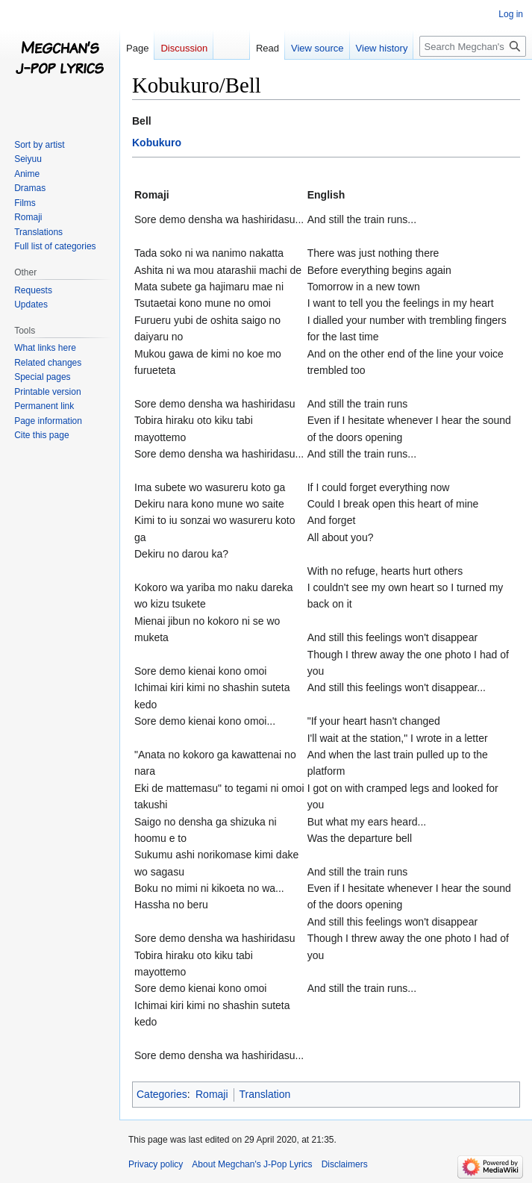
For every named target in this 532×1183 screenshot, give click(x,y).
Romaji (211, 1094)
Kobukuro (156, 143)
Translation (265, 1094)
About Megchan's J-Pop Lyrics (252, 1164)
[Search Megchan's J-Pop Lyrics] (472, 46)
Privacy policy (155, 1164)
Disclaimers (345, 1164)
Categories (162, 1094)
